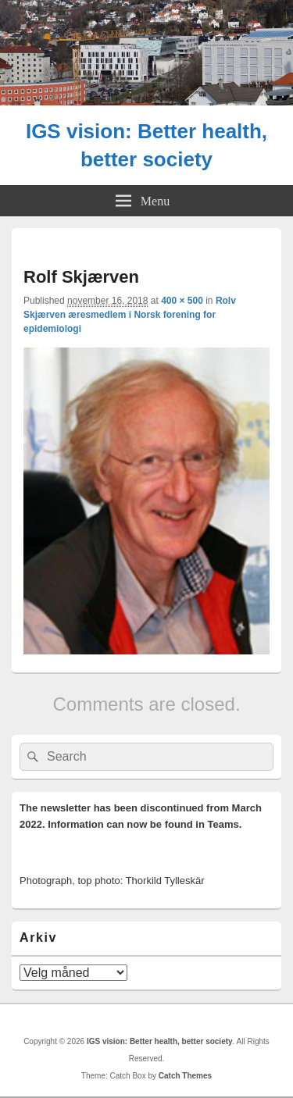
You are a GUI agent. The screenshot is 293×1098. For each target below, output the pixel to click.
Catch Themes (185, 1075)
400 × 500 (182, 300)
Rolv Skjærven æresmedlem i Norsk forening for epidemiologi (129, 314)
